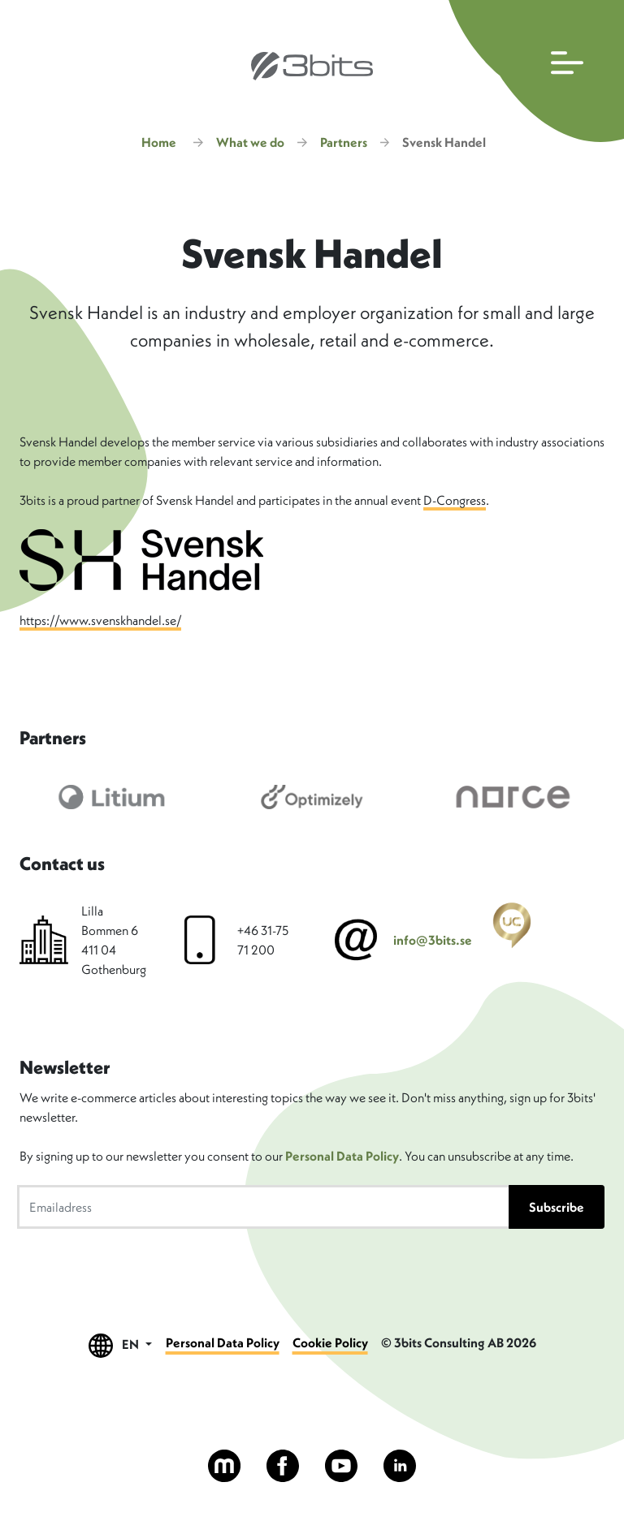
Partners (343, 142)
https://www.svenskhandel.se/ (100, 620)
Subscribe (556, 1207)
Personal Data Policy (342, 1156)
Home (158, 142)
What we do (250, 142)
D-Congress (454, 500)
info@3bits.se (432, 940)
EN (120, 1345)
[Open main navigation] (532, 71)
